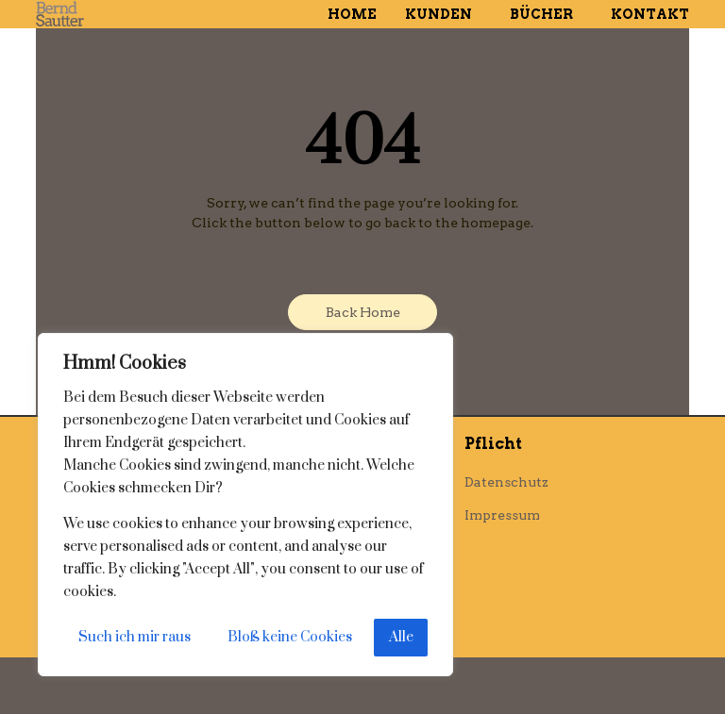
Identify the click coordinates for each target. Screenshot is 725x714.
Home (352, 14)
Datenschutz (506, 482)
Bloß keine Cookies (290, 637)
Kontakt (650, 14)
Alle (401, 637)
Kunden (443, 14)
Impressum (502, 515)
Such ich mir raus (134, 637)
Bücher (546, 14)
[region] (245, 504)
